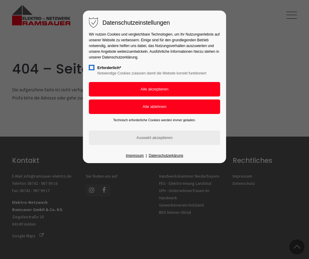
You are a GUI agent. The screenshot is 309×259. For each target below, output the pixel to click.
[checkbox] (91, 67)
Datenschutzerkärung (166, 155)
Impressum (135, 155)
